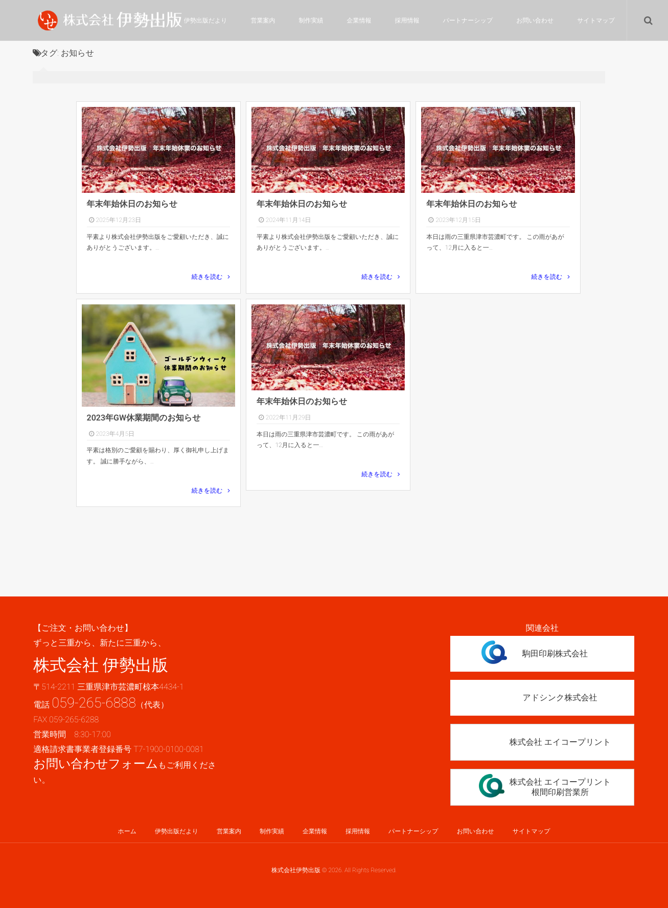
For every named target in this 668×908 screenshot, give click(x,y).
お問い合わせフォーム (95, 764)
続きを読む (207, 276)
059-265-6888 (94, 703)
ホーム (151, 20)
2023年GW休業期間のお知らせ (144, 418)
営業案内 (263, 20)
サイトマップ (596, 20)
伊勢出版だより (205, 20)
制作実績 (311, 20)
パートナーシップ (468, 20)
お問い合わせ (535, 20)
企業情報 (359, 20)
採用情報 (407, 20)
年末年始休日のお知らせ (132, 204)
